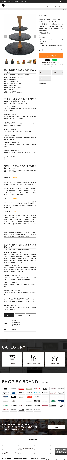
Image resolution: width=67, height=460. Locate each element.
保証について (22, 453)
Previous (5, 36)
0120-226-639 (8, 1)
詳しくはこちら (56, 427)
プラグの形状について (23, 445)
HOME (3, 9)
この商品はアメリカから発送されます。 (51, 62)
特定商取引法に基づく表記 (41, 453)
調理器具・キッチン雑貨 (9, 9)
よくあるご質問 (6, 445)
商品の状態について (45, 78)
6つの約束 (55, 72)
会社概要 (37, 449)
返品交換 (42, 72)
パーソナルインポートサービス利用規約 (10, 453)
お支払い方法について (40, 445)
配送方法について (55, 445)
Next (35, 36)
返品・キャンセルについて (8, 449)
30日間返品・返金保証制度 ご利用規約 (26, 449)
